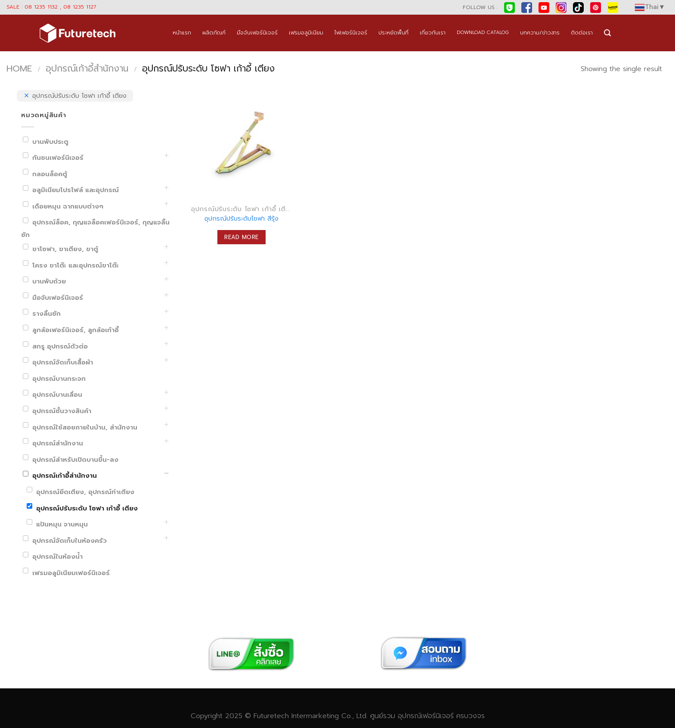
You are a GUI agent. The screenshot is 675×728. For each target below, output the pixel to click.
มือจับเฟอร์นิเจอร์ (257, 32)
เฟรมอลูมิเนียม (306, 32)
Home (19, 68)
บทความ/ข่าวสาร (540, 32)
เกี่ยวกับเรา (433, 32)
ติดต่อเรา (582, 32)
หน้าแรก (182, 32)
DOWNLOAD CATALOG (483, 32)
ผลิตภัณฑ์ (214, 32)
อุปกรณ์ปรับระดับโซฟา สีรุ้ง (241, 219)
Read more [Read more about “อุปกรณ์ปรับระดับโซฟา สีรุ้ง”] (241, 237)
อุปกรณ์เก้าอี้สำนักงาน (87, 68)
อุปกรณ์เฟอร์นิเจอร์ (426, 715)
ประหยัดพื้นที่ (393, 32)
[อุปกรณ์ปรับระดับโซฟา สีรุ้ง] (241, 144)
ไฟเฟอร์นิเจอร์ (350, 32)
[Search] (607, 33)
